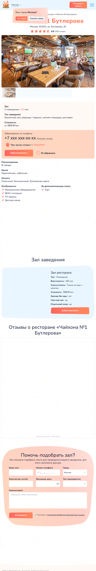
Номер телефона (44, 468)
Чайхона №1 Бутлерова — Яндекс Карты (48, 436)
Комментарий (16, 490)
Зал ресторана (61, 272)
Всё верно (21, 18)
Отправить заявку (78, 4)
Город (66, 468)
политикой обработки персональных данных (65, 515)
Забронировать (70, 310)
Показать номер (44, 139)
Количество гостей (18, 479)
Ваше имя (14, 468)
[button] (4, 61)
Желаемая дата (44, 479)
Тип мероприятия (72, 479)
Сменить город (36, 18)
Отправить (21, 515)
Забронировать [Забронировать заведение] (18, 153)
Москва (15, 5)
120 (22, 109)
